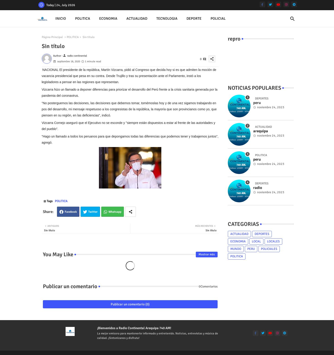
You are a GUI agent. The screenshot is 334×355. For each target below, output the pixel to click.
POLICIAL (218, 18)
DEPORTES (262, 234)
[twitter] (270, 4)
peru (257, 159)
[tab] (61, 18)
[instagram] (286, 4)
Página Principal (52, 37)
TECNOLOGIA (166, 18)
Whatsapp (114, 212)
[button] (292, 18)
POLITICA (82, 18)
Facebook (71, 212)
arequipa (260, 131)
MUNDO (235, 249)
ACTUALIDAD (136, 18)
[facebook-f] (262, 4)
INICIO (60, 18)
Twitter (93, 212)
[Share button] (130, 212)
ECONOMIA (108, 18)
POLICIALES (269, 249)
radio (257, 188)
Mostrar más (207, 254)
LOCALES (273, 241)
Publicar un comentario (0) (130, 304)
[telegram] (294, 4)
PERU (251, 249)
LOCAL (256, 241)
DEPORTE (194, 18)
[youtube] (278, 4)
